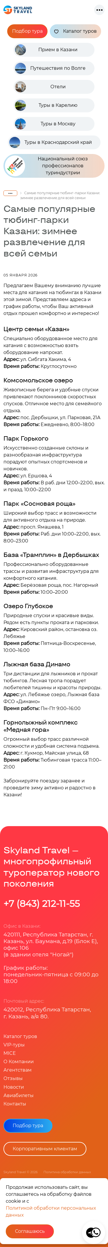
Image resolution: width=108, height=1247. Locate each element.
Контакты (14, 1104)
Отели (58, 86)
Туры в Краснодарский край (58, 142)
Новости (13, 1087)
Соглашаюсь (30, 1231)
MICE (9, 1053)
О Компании (18, 1061)
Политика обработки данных (67, 1172)
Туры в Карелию (58, 105)
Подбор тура (27, 31)
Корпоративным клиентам (45, 1148)
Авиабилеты (18, 1095)
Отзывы (13, 1078)
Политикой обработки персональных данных (51, 1211)
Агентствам (17, 1070)
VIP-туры (14, 1045)
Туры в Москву (58, 123)
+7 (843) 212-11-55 (41, 903)
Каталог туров (75, 31)
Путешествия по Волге (58, 68)
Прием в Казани (57, 49)
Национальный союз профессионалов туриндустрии (46, 165)
